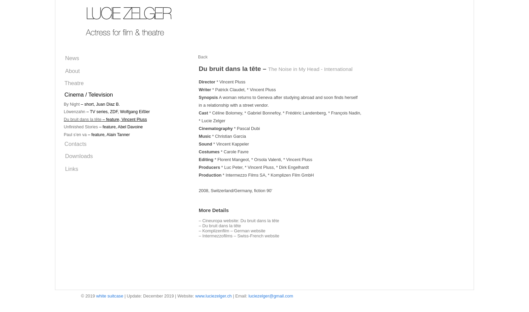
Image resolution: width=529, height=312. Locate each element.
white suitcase (109, 295)
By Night (72, 104)
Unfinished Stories (81, 127)
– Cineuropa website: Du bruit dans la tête (239, 220)
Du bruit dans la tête (83, 119)
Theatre (74, 83)
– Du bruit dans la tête (220, 225)
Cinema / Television (88, 95)
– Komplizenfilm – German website (232, 230)
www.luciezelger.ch (213, 295)
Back (202, 56)
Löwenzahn (74, 111)
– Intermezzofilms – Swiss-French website (239, 235)
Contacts (75, 144)
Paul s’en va (75, 134)
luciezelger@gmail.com (270, 295)
